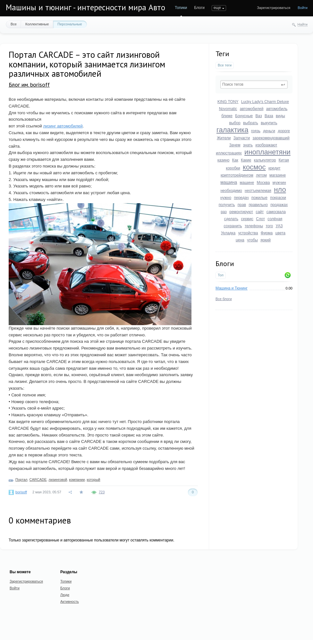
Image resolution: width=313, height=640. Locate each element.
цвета (280, 233)
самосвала (276, 212)
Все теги (225, 65)
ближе (227, 116)
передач (241, 197)
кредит (274, 168)
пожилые (259, 197)
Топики (181, 7)
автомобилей (252, 109)
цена (240, 240)
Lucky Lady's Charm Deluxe (265, 101)
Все (14, 24)
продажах (279, 205)
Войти (303, 8)
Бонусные (244, 116)
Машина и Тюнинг (232, 288)
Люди (64, 595)
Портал (21, 479)
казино (223, 160)
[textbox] (254, 84)
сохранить (233, 226)
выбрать (250, 123)
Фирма (267, 233)
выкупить (269, 123)
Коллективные (37, 24)
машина (228, 182)
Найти (303, 24)
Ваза (269, 116)
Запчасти (241, 138)
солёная (274, 219)
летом (261, 175)
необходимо (231, 190)
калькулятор (265, 160)
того (269, 226)
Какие (246, 160)
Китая (284, 160)
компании (77, 479)
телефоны (254, 226)
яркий (265, 240)
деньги (269, 131)
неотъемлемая (258, 190)
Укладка (228, 233)
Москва (263, 182)
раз (224, 212)
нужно (225, 197)
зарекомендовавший (271, 138)
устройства (248, 233)
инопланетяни (267, 152)
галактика (232, 130)
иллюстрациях (229, 153)
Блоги (199, 7)
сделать (231, 219)
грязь (255, 131)
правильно (258, 205)
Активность (69, 601)
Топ (221, 275)
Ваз (259, 116)
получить (227, 205)
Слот (260, 219)
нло (280, 190)
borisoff (21, 492)
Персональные (69, 24)
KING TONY (228, 101)
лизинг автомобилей (62, 126)
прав (242, 205)
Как (235, 160)
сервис (247, 219)
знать (248, 145)
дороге (284, 131)
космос (254, 167)
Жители (224, 138)
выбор (235, 123)
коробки (233, 168)
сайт (260, 212)
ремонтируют (241, 212)
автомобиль (277, 109)
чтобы (252, 240)
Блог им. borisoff (29, 84)
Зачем (235, 145)
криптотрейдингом (237, 175)
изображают (266, 145)
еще (217, 7)
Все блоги (224, 299)
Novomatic (228, 109)
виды (280, 116)
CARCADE (38, 479)
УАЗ (279, 226)
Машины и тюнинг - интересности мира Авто (85, 7)
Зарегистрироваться (273, 8)
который (93, 479)
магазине (277, 175)
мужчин (279, 182)
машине (247, 182)
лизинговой (57, 479)
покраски (278, 197)
